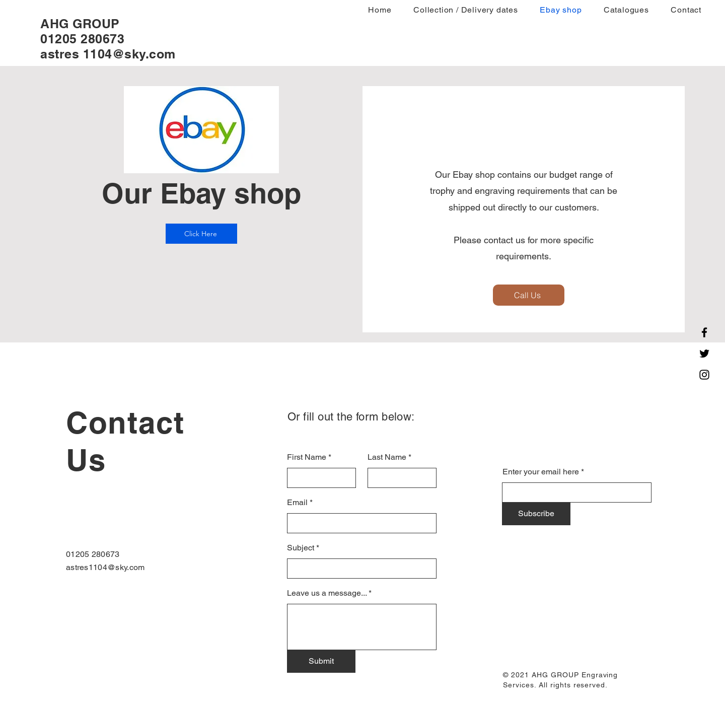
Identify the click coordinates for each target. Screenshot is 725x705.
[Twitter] (704, 353)
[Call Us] (528, 295)
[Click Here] (201, 234)
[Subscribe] (536, 513)
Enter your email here (540, 472)
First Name (306, 457)
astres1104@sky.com (105, 567)
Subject (300, 548)
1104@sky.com (129, 53)
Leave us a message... (327, 593)
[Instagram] (704, 374)
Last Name (387, 457)
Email (297, 503)
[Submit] (321, 661)
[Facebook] (704, 332)
